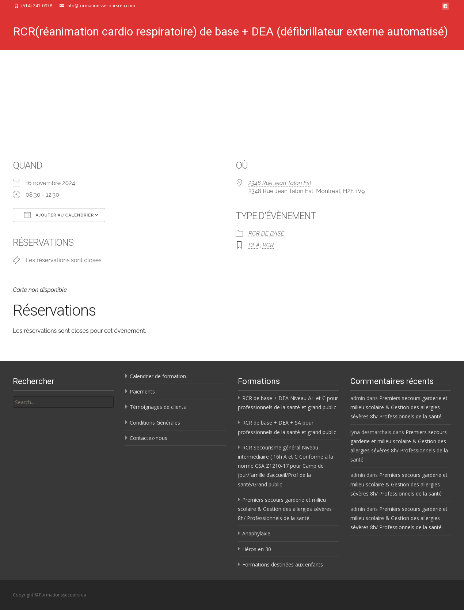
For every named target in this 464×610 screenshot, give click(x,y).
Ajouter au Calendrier (59, 214)
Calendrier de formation (158, 376)
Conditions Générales (155, 422)
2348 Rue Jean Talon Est (279, 183)
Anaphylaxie (256, 533)
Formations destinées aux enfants (282, 564)
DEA (254, 245)
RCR (268, 245)
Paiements (142, 391)
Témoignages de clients (158, 406)
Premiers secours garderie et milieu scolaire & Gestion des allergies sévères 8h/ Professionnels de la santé (285, 508)
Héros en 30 (256, 549)
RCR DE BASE (266, 233)
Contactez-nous (148, 437)
